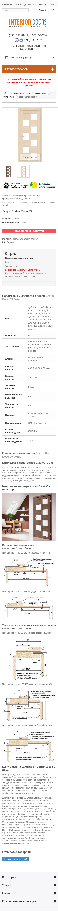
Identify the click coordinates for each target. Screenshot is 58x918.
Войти (53, 10)
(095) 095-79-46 (39, 35)
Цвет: (7, 262)
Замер (17, 4)
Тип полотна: (11, 266)
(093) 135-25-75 (33, 40)
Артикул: (7, 218)
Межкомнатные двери (20, 93)
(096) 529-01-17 (18, 35)
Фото (53, 4)
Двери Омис (40, 93)
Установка (40, 4)
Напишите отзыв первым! (26, 239)
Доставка (29, 4)
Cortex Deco (8, 97)
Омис (23, 222)
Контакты (7, 4)
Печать (10, 242)
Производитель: (11, 222)
